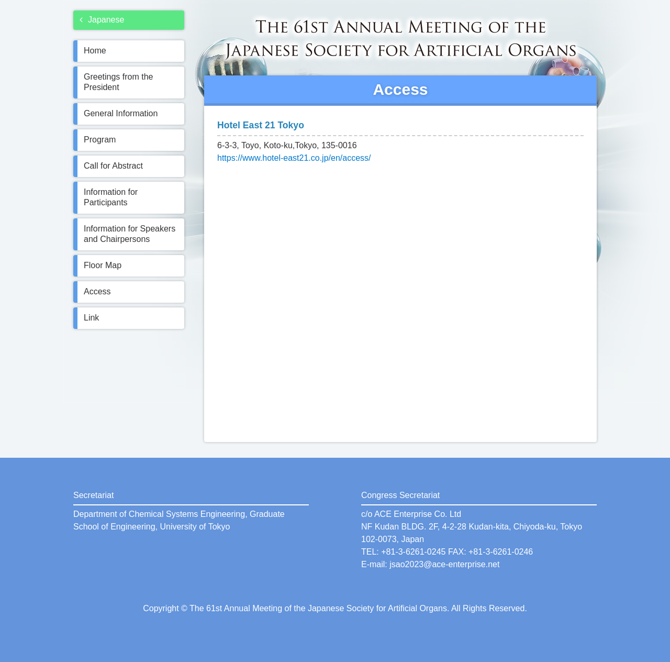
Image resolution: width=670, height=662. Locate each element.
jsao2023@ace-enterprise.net (444, 564)
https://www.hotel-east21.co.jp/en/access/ (294, 157)
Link (91, 317)
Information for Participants (111, 197)
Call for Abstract (113, 165)
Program (100, 139)
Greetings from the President (118, 82)
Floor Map (102, 265)
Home (95, 50)
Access (97, 291)
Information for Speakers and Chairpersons (129, 234)
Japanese (102, 19)
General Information (121, 113)
